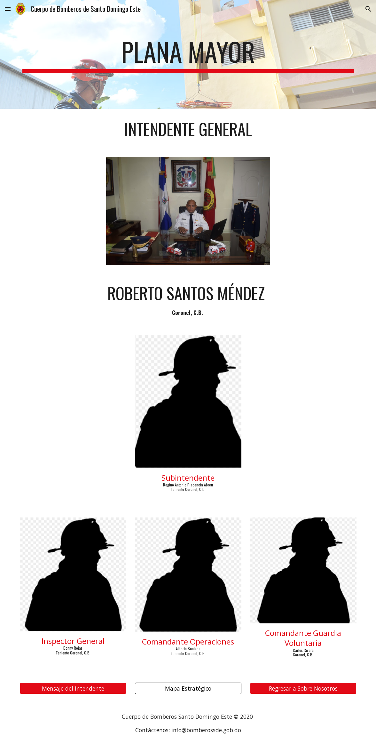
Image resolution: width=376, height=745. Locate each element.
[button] (7, 9)
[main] (188, 54)
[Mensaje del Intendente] (73, 688)
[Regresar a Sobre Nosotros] (303, 688)
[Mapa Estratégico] (188, 688)
